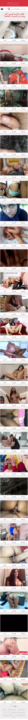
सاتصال (4, 709)
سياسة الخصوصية (21, 709)
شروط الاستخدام (12, 709)
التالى (14, 706)
